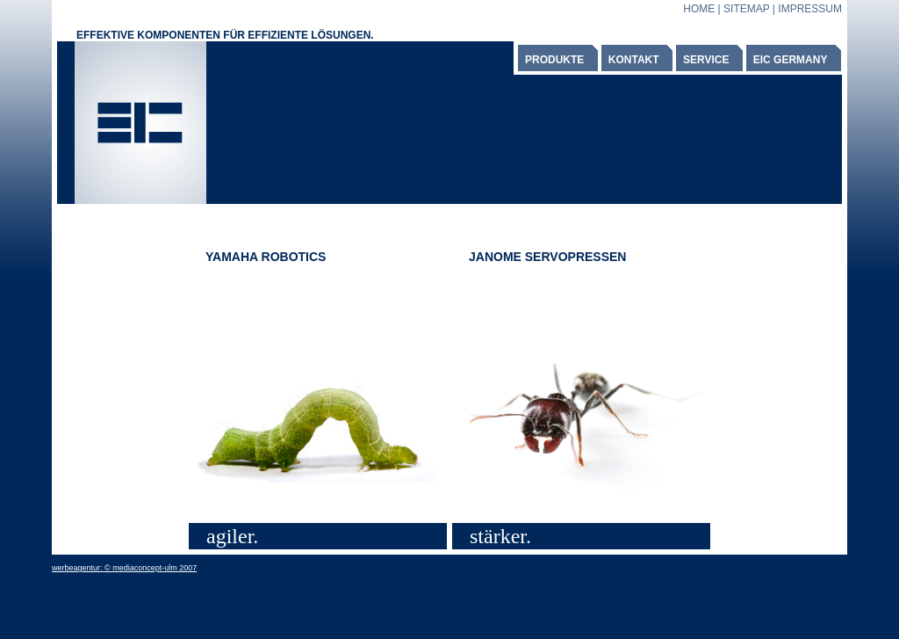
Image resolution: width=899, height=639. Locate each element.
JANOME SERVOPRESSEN (547, 257)
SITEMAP (746, 9)
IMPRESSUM (810, 9)
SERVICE (706, 60)
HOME (699, 9)
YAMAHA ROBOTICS (265, 257)
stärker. (500, 536)
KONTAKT (633, 60)
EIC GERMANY (790, 60)
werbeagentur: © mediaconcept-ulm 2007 (124, 567)
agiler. (232, 536)
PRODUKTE (554, 60)
